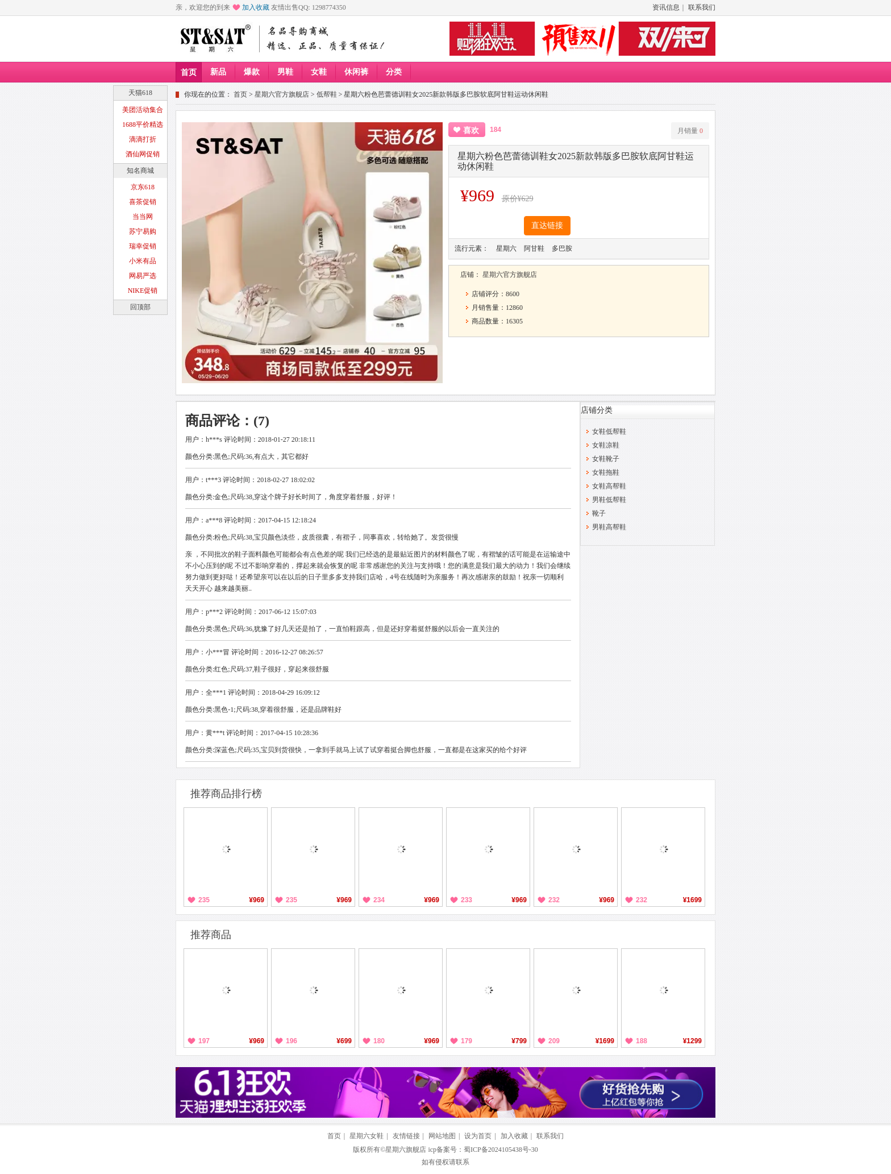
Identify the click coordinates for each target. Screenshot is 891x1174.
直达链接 (547, 225)
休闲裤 (356, 72)
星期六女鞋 (366, 1136)
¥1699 (692, 900)
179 (466, 1041)
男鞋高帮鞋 (609, 527)
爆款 (252, 72)
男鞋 (285, 72)
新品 (218, 72)
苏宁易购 (142, 231)
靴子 (599, 513)
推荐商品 (210, 934)
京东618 (143, 187)
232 (554, 900)
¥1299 (692, 1041)
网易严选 (142, 276)
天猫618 (140, 93)
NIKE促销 (143, 290)
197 (204, 1041)
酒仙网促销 (143, 154)
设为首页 (478, 1136)
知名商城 (140, 171)
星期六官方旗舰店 (282, 94)
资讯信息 (666, 7)
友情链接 (406, 1136)
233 (466, 900)
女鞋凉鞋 (605, 445)
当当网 (142, 217)
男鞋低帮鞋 (609, 500)
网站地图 (442, 1136)
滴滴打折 (142, 139)
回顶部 (140, 307)
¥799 (519, 1041)
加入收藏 (255, 7)
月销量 (690, 131)
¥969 (256, 900)
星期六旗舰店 (405, 1150)
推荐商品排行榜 (226, 793)
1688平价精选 (142, 124)
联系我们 (701, 7)
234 (379, 900)
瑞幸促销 (142, 246)
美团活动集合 (142, 110)
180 (379, 1041)
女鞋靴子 (605, 459)
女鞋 (319, 72)
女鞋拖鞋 (605, 472)
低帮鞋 (327, 94)
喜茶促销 (142, 202)
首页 (189, 72)
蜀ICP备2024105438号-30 (501, 1150)
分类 (394, 72)
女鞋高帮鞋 (609, 486)
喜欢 (471, 130)
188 (641, 1041)
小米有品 (142, 261)
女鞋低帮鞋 (609, 431)
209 (554, 1041)
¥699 (344, 1041)
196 (291, 1041)
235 (204, 900)
